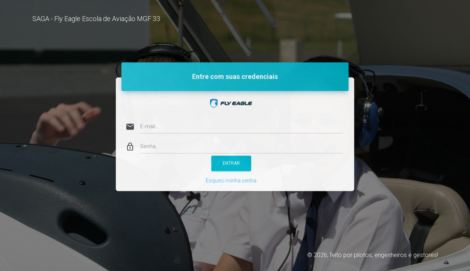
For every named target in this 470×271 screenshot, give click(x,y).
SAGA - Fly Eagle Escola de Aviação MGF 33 (96, 19)
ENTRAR (231, 155)
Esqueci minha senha (231, 173)
